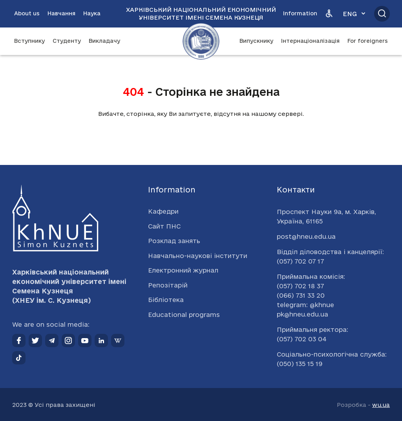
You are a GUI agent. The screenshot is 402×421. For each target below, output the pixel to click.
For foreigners (367, 41)
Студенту (67, 41)
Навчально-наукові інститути (197, 255)
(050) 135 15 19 (299, 363)
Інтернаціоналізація (310, 41)
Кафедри (163, 211)
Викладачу (104, 41)
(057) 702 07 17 (300, 261)
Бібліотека (166, 299)
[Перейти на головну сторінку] (201, 41)
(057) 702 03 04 (302, 338)
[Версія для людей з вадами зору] (329, 14)
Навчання (61, 13)
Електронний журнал (183, 270)
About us (27, 13)
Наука (91, 13)
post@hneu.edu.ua (306, 236)
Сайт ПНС (164, 226)
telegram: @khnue (305, 304)
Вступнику (29, 41)
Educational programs (184, 314)
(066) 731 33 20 (301, 295)
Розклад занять (174, 240)
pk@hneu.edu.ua (302, 314)
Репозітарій (168, 285)
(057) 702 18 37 (300, 285)
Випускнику (256, 41)
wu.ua (381, 404)
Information (300, 13)
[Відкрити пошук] (382, 14)
